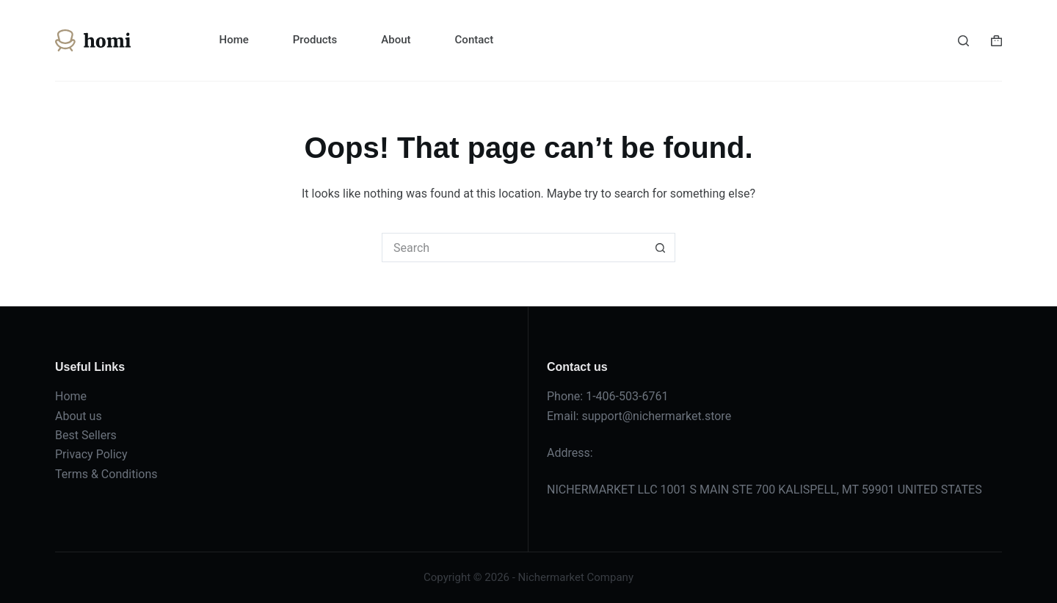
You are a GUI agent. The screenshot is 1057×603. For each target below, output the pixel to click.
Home (234, 39)
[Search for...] (514, 247)
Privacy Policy (91, 454)
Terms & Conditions (106, 474)
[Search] (963, 40)
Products (315, 39)
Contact (474, 39)
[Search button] (660, 247)
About (395, 39)
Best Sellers (86, 435)
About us (78, 416)
